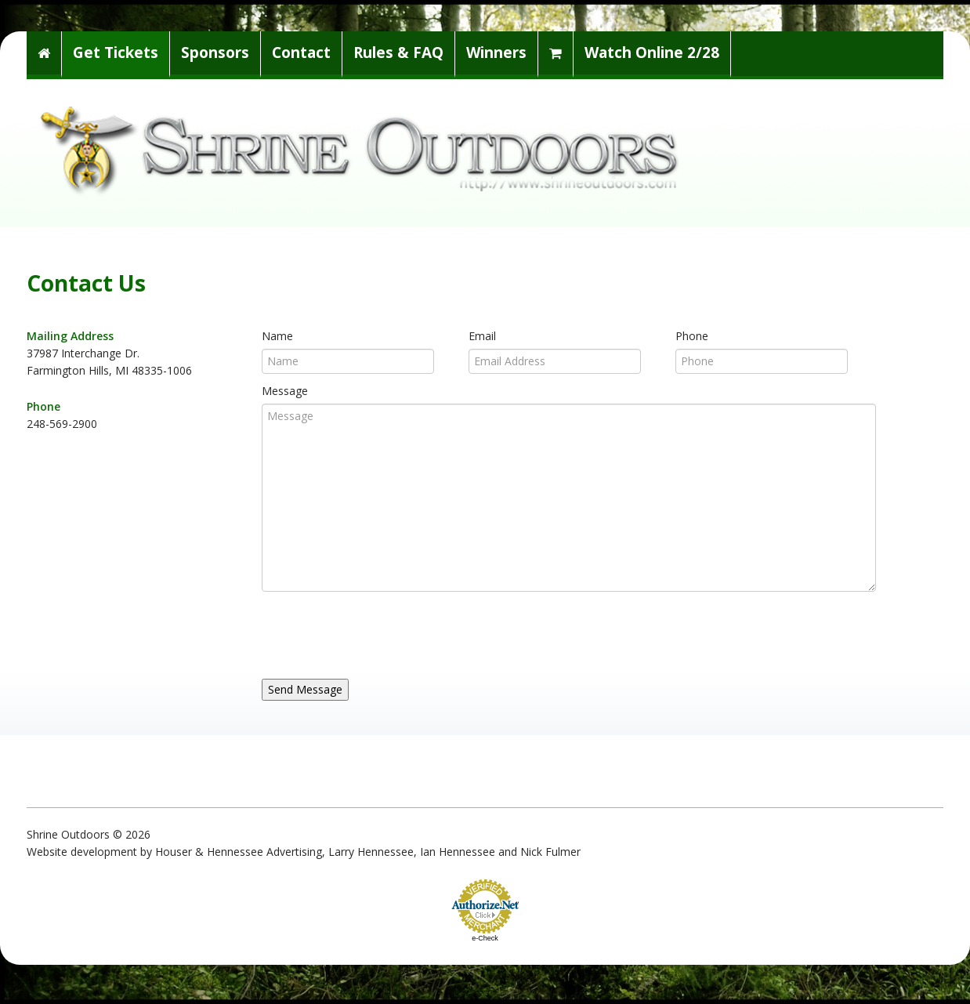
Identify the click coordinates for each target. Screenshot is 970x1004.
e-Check (485, 938)
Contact (301, 52)
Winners (496, 52)
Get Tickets (115, 52)
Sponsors (215, 52)
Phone (691, 335)
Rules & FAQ (398, 52)
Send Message (305, 689)
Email (482, 335)
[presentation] (381, 630)
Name (277, 335)
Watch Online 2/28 (652, 52)
